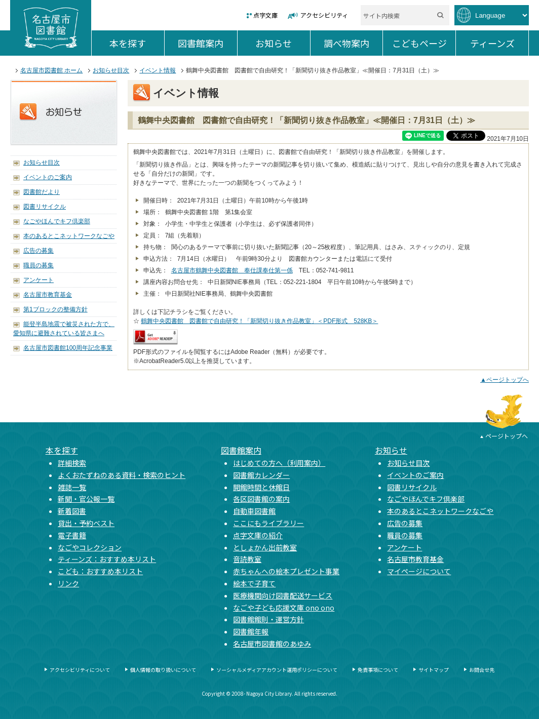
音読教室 (247, 559)
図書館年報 (250, 631)
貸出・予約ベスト (86, 523)
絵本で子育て (254, 583)
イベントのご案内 (47, 177)
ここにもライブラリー (268, 523)
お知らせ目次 (111, 70)
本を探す (136, 43)
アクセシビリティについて (80, 669)
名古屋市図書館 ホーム (51, 70)
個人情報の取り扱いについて (163, 669)
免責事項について (378, 669)
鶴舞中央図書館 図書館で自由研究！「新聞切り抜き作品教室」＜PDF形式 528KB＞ (259, 321)
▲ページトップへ (504, 379)
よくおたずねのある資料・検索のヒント (121, 475)
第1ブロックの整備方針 (55, 309)
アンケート (38, 280)
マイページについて (419, 571)
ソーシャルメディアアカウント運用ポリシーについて (276, 669)
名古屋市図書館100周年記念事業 (67, 347)
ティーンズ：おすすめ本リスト (107, 559)
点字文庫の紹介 (258, 535)
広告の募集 (38, 250)
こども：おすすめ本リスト (100, 571)
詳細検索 (72, 463)
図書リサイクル (44, 206)
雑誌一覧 (72, 487)
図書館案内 (207, 43)
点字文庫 (265, 15)
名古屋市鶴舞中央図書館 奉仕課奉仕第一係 (232, 270)
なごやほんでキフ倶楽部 (56, 221)
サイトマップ (433, 669)
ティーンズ (499, 43)
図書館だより (41, 191)
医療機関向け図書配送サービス (282, 595)
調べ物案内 (353, 43)
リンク (68, 583)
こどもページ (423, 43)
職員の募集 (38, 265)
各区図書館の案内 (261, 499)
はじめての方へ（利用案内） (279, 463)
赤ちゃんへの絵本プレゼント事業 (286, 571)
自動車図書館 (254, 511)
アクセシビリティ (324, 15)
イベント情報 (157, 70)
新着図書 (72, 511)
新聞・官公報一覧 (86, 499)
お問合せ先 (481, 669)
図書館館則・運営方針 (268, 619)
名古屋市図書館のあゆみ (272, 643)
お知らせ (282, 43)
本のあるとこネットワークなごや (68, 235)
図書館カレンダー (261, 475)
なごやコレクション (90, 547)
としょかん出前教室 (265, 547)
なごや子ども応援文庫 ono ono (283, 608)
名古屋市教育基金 (47, 294)
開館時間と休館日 (261, 487)
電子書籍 (72, 535)
